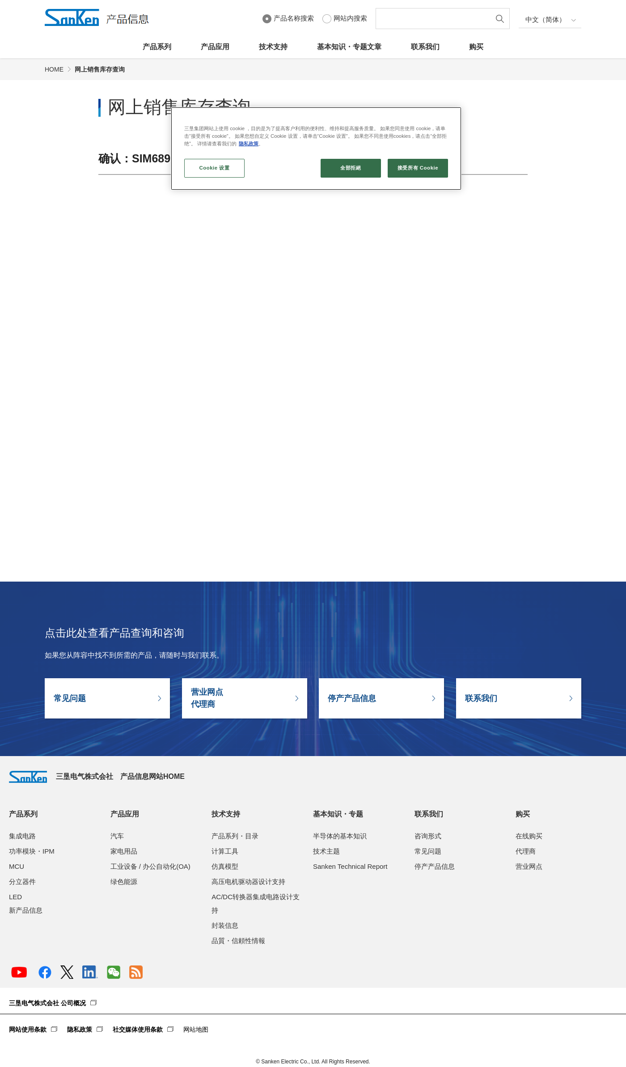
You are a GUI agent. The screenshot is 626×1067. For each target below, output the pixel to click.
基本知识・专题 (338, 814)
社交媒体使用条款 (138, 1029)
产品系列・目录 (234, 836)
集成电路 (22, 836)
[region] (316, 148)
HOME (54, 69)
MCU (16, 866)
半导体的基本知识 (340, 836)
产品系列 (157, 47)
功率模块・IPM (32, 851)
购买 (476, 47)
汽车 (117, 836)
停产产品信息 (352, 698)
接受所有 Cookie (418, 167)
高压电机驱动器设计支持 (248, 881)
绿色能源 (123, 881)
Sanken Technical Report (350, 866)
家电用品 (123, 851)
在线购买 (529, 836)
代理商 (526, 851)
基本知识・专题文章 (349, 47)
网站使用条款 (28, 1029)
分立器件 (22, 881)
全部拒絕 (350, 167)
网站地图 (195, 1029)
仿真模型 (224, 866)
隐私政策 (79, 1029)
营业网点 (529, 866)
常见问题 (70, 698)
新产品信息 (25, 910)
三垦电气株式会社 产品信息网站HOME (97, 776)
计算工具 (224, 851)
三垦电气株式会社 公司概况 (47, 1003)
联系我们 (425, 47)
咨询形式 (428, 836)
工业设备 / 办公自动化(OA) (150, 866)
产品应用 (215, 47)
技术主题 (326, 851)
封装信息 (224, 925)
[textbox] (435, 19)
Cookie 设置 (214, 167)
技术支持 (273, 47)
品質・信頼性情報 (238, 940)
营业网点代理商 (207, 698)
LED (15, 897)
